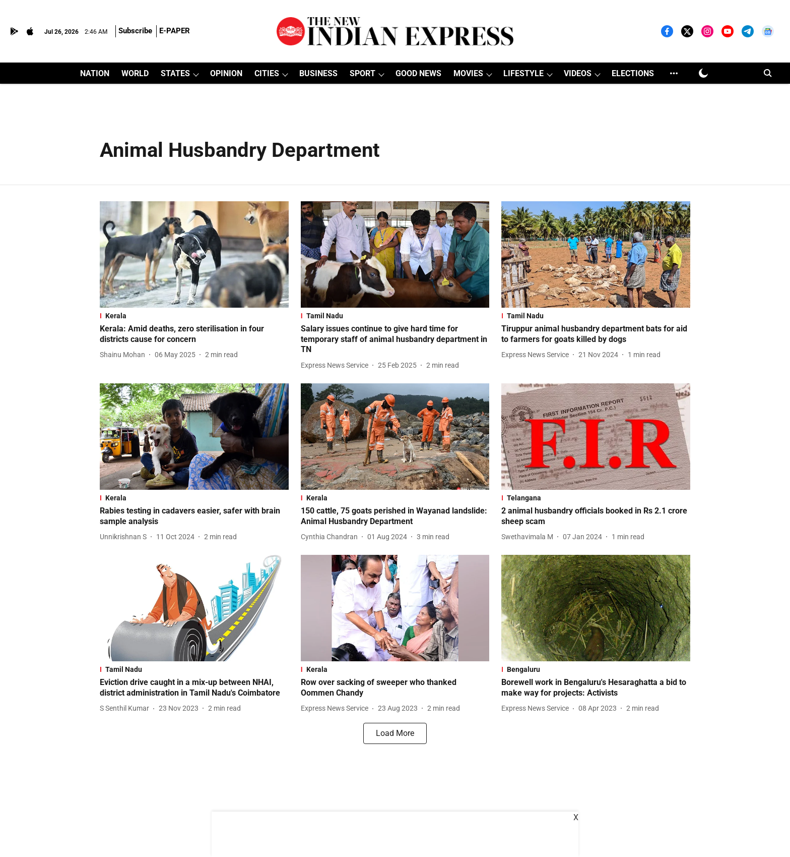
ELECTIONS (633, 73)
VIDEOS (577, 73)
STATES (175, 73)
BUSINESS (318, 73)
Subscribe (135, 30)
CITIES (266, 73)
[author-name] (124, 355)
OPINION (226, 73)
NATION (94, 73)
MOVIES (468, 73)
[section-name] (194, 316)
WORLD (135, 73)
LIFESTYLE (523, 73)
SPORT (362, 73)
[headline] (194, 334)
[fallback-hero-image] (194, 254)
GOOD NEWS (418, 73)
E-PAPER (174, 30)
